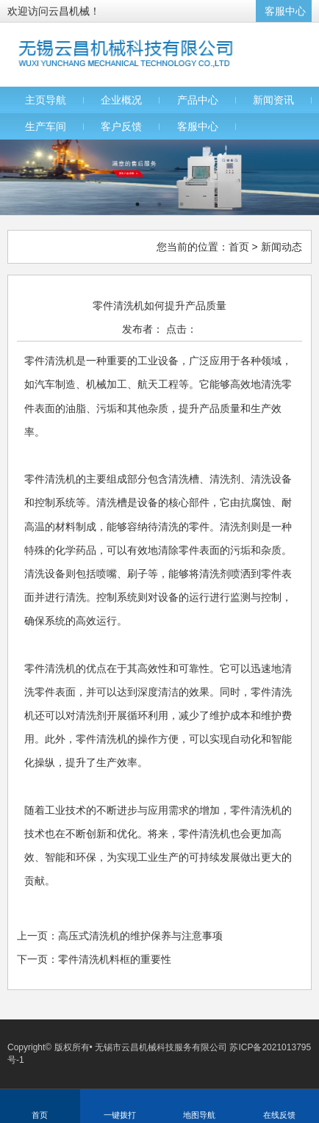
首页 (239, 247)
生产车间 (45, 126)
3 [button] (181, 204)
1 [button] (137, 204)
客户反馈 (121, 126)
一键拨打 (120, 1115)
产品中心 (197, 100)
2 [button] (159, 204)
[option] (159, 177)
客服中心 (285, 11)
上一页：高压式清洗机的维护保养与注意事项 (120, 936)
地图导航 (199, 1115)
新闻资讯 (273, 100)
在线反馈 (279, 1115)
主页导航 (45, 100)
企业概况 (121, 100)
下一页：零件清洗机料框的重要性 (94, 959)
